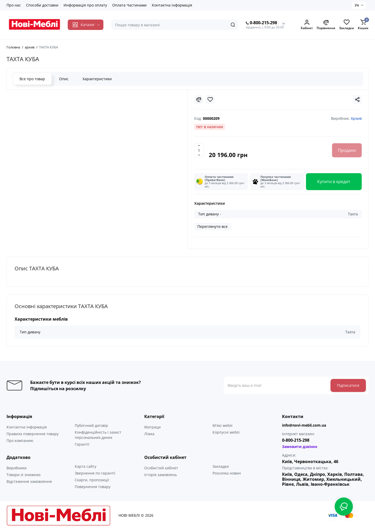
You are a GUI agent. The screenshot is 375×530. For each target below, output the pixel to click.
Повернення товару (92, 486)
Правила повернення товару (33, 433)
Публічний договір (91, 425)
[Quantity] (199, 150)
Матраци (152, 427)
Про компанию (20, 440)
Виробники (17, 467)
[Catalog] (85, 25)
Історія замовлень (160, 474)
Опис (63, 78)
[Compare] (198, 99)
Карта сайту (85, 466)
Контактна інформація (172, 5)
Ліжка (149, 433)
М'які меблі (223, 425)
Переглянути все (212, 226)
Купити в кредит (333, 181)
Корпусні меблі (226, 432)
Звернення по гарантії (95, 473)
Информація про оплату (85, 5)
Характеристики (97, 78)
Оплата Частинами (129, 5)
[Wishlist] (210, 99)
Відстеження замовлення (29, 481)
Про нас (14, 5)
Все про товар (32, 78)
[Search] (233, 25)
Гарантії (82, 444)
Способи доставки (42, 5)
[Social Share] (357, 99)
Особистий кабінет (161, 467)
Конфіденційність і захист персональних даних (98, 435)
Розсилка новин (227, 473)
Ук (357, 5)
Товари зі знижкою (24, 474)
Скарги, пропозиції (92, 479)
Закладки (221, 466)
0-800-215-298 (261, 23)
